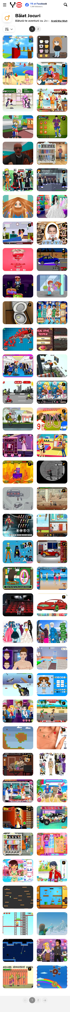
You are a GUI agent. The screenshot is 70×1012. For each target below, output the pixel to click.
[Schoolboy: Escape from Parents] (52, 525)
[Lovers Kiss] (52, 578)
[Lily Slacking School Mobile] (18, 578)
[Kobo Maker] (52, 46)
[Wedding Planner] (52, 206)
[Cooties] (18, 976)
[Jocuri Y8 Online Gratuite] (16, 5)
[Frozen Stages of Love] (52, 790)
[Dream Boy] (52, 870)
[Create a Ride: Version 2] (52, 551)
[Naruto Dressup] (18, 551)
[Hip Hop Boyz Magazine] (18, 658)
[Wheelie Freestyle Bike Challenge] (18, 419)
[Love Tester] (18, 259)
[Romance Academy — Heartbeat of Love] (18, 100)
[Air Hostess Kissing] (18, 365)
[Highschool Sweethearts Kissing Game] (52, 419)
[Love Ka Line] (52, 737)
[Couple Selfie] (52, 631)
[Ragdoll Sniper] (52, 472)
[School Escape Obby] (52, 658)
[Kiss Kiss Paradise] (52, 100)
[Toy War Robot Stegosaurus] (18, 339)
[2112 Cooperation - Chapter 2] (52, 179)
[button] (59, 21)
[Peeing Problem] (18, 312)
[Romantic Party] (18, 711)
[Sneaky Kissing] (52, 73)
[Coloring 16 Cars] (52, 604)
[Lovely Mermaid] (52, 392)
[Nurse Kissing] (18, 790)
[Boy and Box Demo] (18, 737)
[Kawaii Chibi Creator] (52, 684)
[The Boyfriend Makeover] (18, 870)
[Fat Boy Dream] (52, 976)
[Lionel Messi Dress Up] (52, 126)
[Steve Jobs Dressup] (52, 764)
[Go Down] (18, 897)
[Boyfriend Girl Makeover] (52, 844)
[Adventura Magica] (18, 472)
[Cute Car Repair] (52, 817)
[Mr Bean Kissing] (18, 764)
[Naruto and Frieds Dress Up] (18, 179)
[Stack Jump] (18, 286)
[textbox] (9, 29)
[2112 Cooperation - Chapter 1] (18, 684)
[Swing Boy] (18, 950)
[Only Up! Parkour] (52, 365)
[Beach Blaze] (52, 711)
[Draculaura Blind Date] (18, 445)
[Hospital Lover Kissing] (18, 233)
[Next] (45, 1000)
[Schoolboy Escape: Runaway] (18, 153)
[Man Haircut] (18, 206)
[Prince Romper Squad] (52, 312)
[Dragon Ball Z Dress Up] (18, 817)
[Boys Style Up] (52, 153)
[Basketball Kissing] (52, 445)
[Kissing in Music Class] (18, 126)
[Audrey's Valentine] (52, 950)
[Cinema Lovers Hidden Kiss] (18, 604)
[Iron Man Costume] (18, 525)
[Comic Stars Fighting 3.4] (52, 498)
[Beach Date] (18, 73)
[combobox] (9, 29)
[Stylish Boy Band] (18, 844)
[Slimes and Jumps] (18, 923)
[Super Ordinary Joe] (52, 897)
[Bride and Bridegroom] (18, 631)
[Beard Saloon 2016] (52, 233)
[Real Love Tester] (52, 339)
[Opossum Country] (18, 498)
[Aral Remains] (52, 923)
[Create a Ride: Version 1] (52, 259)
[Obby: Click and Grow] (18, 46)
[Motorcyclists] (18, 392)
